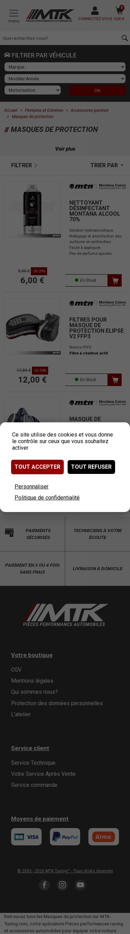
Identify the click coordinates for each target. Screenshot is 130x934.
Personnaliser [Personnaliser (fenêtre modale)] (32, 486)
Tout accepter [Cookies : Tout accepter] (37, 467)
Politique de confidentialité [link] (47, 497)
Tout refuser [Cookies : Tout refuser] (91, 467)
